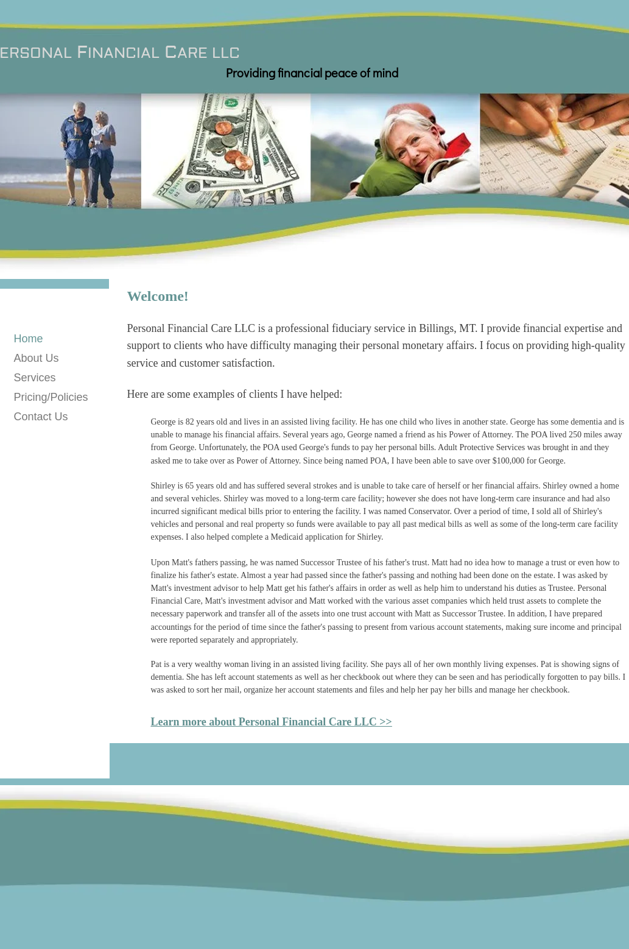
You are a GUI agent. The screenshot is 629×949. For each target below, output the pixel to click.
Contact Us (41, 417)
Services (35, 378)
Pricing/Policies (51, 397)
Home (28, 339)
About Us (36, 358)
